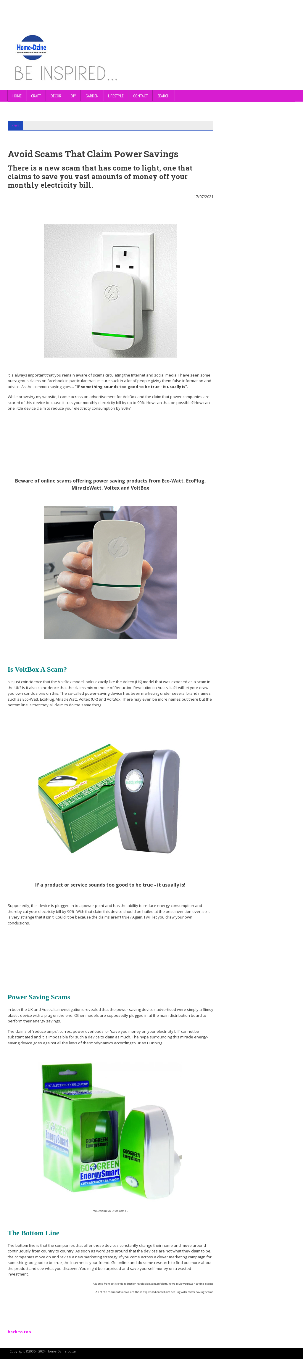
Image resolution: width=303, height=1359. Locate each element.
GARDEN (92, 96)
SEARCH (163, 96)
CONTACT (140, 96)
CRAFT (36, 96)
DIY (73, 96)
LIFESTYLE (116, 96)
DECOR (56, 96)
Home (17, 96)
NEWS (15, 125)
